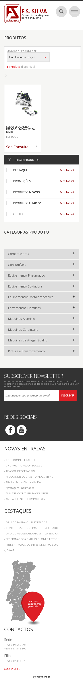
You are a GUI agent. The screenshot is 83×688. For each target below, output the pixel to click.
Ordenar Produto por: (22, 51)
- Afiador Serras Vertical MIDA (22, 482)
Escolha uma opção (28, 57)
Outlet (18, 214)
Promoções (22, 181)
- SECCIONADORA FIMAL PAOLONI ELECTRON (32, 539)
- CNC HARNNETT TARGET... (20, 460)
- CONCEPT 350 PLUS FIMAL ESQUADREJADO (31, 528)
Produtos (26, 192)
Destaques (21, 170)
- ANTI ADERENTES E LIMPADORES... (25, 499)
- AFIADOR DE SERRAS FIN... (20, 471)
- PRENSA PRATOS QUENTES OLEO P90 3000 (31, 544)
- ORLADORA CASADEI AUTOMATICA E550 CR (31, 533)
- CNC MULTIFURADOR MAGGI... (23, 465)
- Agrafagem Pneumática (19, 487)
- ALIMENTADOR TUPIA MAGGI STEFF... (27, 493)
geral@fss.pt (11, 668)
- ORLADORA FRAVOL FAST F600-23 (25, 522)
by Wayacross (41, 676)
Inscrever (67, 395)
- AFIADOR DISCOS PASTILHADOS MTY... (28, 476)
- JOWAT (9, 550)
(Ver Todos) (67, 170)
